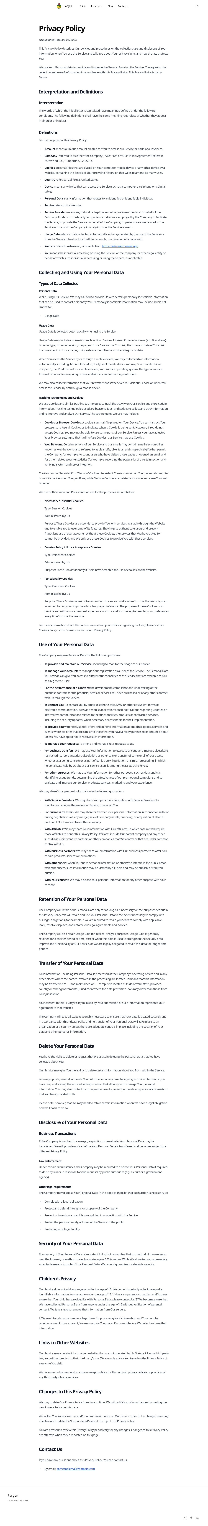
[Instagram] (185, 1518)
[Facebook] (191, 1518)
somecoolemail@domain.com (76, 1469)
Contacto (123, 6)
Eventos (97, 6)
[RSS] (197, 1518)
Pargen (13, 1495)
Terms (11, 1500)
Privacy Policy (21, 1500)
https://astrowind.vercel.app (120, 246)
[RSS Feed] (197, 6)
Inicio (83, 6)
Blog (110, 6)
